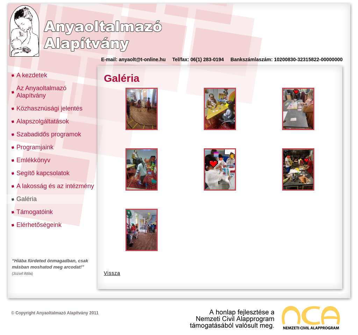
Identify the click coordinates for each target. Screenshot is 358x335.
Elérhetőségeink (39, 224)
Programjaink (34, 147)
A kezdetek (31, 75)
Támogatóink (34, 211)
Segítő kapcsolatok (43, 173)
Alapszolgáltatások (42, 121)
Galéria (26, 198)
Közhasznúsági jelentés (49, 108)
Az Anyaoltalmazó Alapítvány (41, 92)
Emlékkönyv (33, 160)
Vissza (112, 273)
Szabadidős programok (48, 134)
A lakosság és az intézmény (55, 186)
